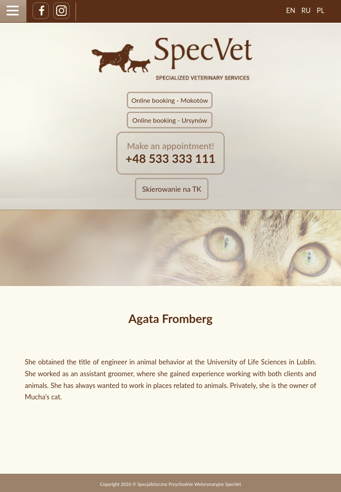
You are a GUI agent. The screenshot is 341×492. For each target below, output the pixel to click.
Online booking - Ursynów (169, 120)
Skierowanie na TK (172, 188)
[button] (14, 10)
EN (290, 10)
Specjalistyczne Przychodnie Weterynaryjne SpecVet (189, 484)
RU (306, 10)
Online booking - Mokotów (169, 100)
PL (320, 10)
